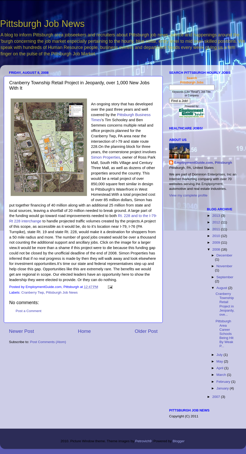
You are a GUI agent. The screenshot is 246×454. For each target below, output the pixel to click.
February (224, 382)
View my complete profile (188, 195)
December (224, 255)
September (225, 277)
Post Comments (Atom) (48, 342)
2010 (216, 236)
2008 (216, 249)
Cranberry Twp (32, 292)
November (224, 266)
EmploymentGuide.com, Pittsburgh (203, 162)
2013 (216, 216)
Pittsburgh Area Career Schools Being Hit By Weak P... (224, 333)
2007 (216, 397)
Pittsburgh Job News (42, 23)
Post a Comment (29, 311)
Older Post (146, 331)
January (223, 388)
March (222, 375)
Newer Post (21, 331)
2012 (216, 222)
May (220, 361)
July (220, 355)
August (222, 288)
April (220, 368)
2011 (216, 229)
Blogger (178, 441)
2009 (216, 242)
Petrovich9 (143, 441)
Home (84, 331)
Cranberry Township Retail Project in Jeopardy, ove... (225, 304)
